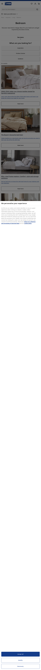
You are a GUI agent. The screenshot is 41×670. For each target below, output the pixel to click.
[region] (20, 435)
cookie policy (28, 223)
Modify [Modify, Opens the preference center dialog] (20, 660)
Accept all (20, 654)
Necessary (20, 666)
